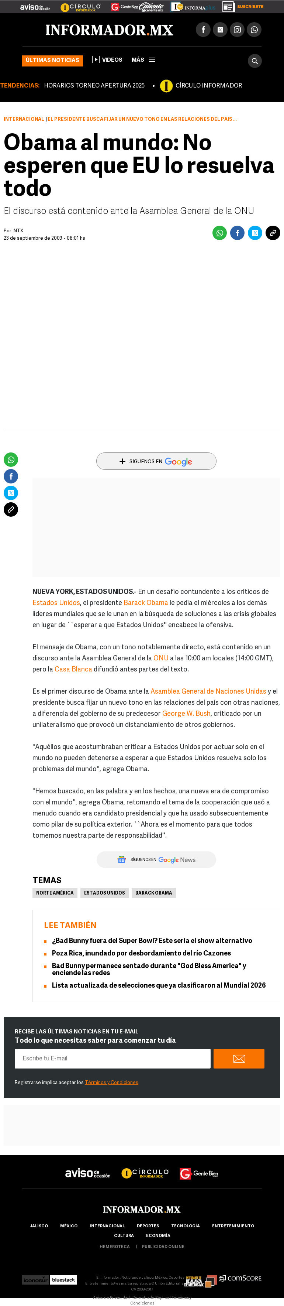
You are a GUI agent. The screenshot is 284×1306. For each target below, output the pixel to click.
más (143, 60)
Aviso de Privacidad (111, 1298)
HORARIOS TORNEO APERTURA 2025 (94, 86)
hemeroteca (115, 1247)
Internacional (24, 119)
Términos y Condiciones (111, 1082)
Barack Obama (146, 603)
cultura (124, 1236)
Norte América (55, 893)
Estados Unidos (56, 603)
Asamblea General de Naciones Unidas (208, 691)
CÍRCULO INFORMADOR (209, 86)
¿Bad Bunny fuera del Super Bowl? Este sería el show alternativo (152, 941)
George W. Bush (186, 714)
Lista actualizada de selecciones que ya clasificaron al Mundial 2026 (159, 985)
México (68, 1226)
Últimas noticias (52, 61)
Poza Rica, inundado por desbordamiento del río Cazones (141, 953)
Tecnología (185, 1226)
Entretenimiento (233, 1226)
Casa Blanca (73, 669)
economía (158, 1236)
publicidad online (163, 1247)
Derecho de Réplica (150, 1298)
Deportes (148, 1226)
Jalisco (39, 1226)
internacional (107, 1226)
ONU (161, 658)
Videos (107, 59)
